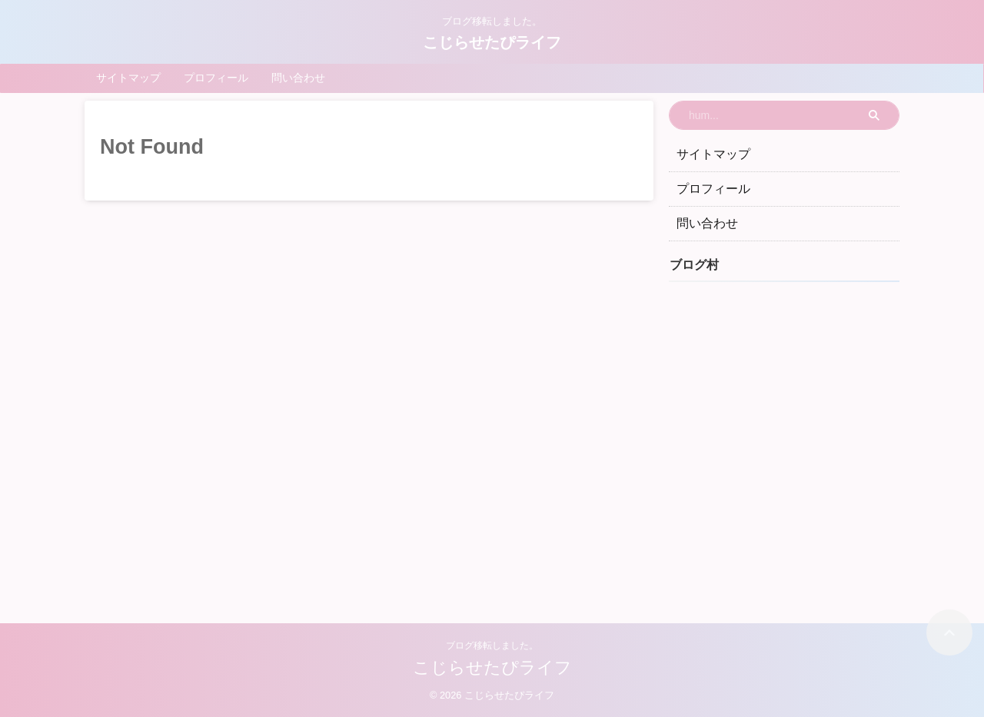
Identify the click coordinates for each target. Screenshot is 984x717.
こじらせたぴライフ (492, 42)
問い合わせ (298, 77)
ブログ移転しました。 (492, 645)
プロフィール (216, 77)
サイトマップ (128, 77)
